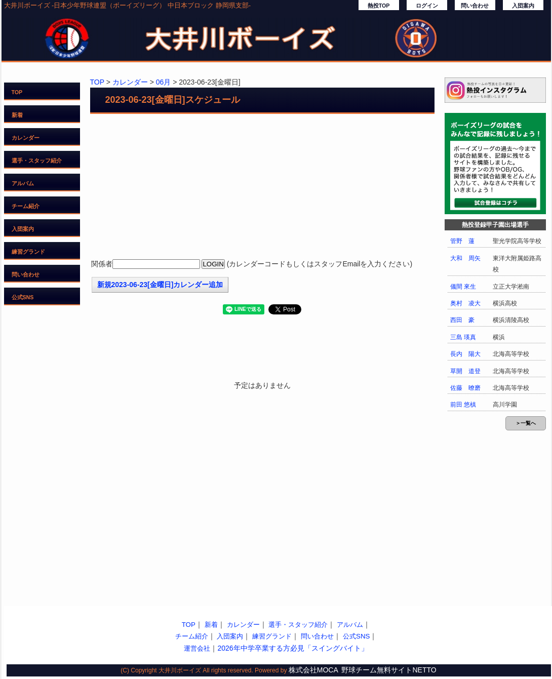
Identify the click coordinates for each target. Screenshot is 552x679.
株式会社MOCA (313, 670)
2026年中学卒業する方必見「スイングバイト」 (292, 648)
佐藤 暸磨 (465, 387)
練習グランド (28, 252)
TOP (17, 92)
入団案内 (523, 6)
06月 (163, 82)
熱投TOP (379, 6)
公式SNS (23, 297)
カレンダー (26, 138)
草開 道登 (465, 371)
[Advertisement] (262, 187)
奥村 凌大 (465, 303)
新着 (17, 115)
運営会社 (197, 648)
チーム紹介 (26, 206)
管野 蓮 (462, 241)
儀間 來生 (463, 286)
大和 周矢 (465, 258)
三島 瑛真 (463, 337)
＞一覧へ (526, 423)
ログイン (427, 6)
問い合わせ (475, 6)
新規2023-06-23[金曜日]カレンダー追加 (160, 285)
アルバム (23, 183)
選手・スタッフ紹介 (37, 160)
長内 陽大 (465, 353)
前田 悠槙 (463, 404)
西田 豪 (462, 320)
